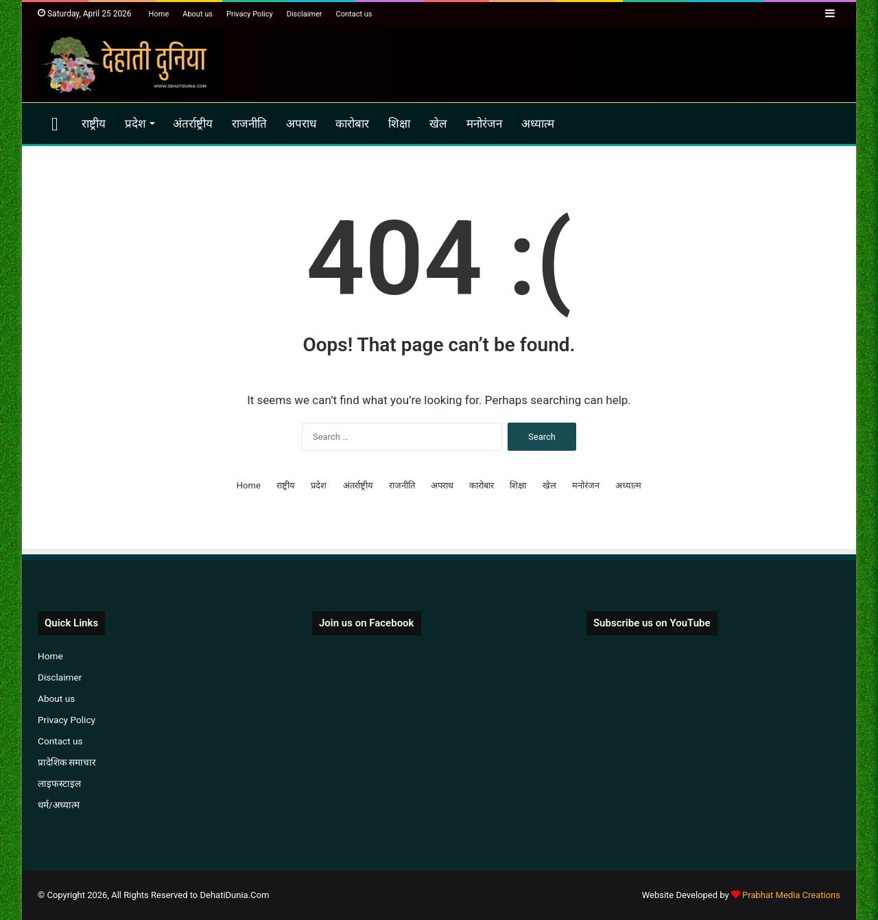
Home (159, 14)
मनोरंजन (484, 123)
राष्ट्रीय (94, 123)
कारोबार (352, 123)
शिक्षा (399, 123)
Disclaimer (304, 14)
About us (197, 14)
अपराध (301, 123)
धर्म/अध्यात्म (59, 804)
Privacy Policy (249, 14)
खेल (438, 123)
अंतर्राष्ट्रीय (193, 123)
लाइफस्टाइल (59, 783)
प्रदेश (135, 123)
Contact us (354, 14)
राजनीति (249, 123)
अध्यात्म (537, 123)
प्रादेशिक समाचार (67, 762)
